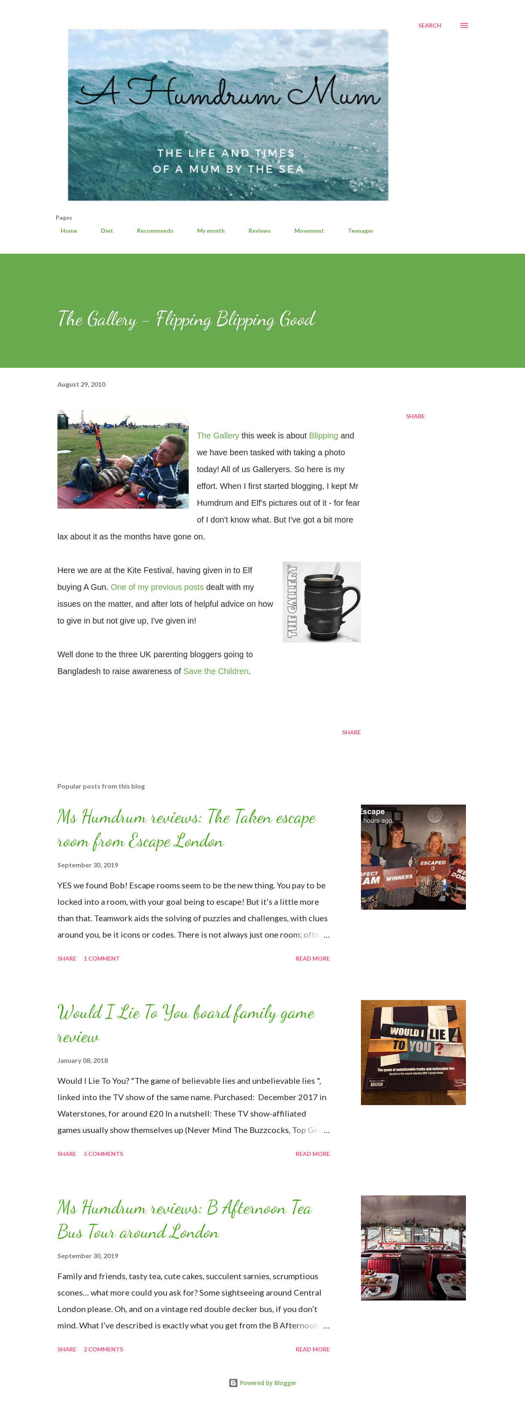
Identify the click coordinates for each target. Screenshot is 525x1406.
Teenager (356, 230)
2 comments (103, 1349)
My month (206, 230)
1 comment (102, 958)
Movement (304, 230)
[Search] (429, 25)
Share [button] (415, 416)
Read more (313, 958)
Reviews (255, 230)
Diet (102, 230)
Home (64, 230)
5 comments (103, 1153)
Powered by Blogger (262, 1383)
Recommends (150, 230)
